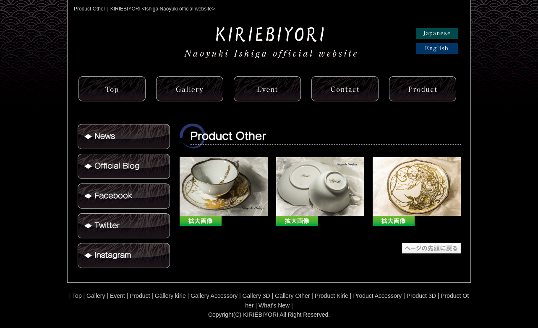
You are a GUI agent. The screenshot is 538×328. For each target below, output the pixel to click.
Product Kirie (331, 295)
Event (117, 295)
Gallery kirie (170, 295)
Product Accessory (377, 295)
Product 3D (421, 295)
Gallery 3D (256, 295)
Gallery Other (292, 295)
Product (140, 295)
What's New (274, 305)
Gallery (95, 295)
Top (77, 295)
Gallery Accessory (214, 295)
